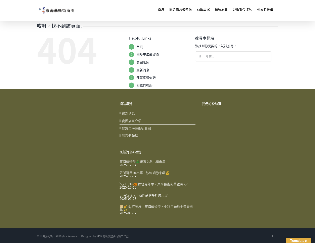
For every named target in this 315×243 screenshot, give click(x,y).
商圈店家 (142, 62)
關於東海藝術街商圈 (136, 128)
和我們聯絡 (144, 85)
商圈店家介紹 (131, 120)
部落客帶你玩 (146, 77)
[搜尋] (200, 56)
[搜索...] (233, 56)
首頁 (139, 46)
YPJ (99, 235)
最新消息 (142, 69)
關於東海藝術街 (147, 54)
